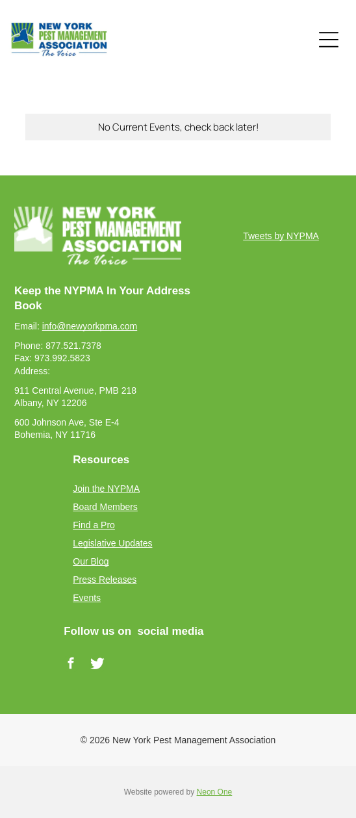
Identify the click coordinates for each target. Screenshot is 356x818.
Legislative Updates (112, 543)
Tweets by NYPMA (281, 236)
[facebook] (71, 665)
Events (87, 598)
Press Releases (104, 579)
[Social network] (98, 665)
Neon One (215, 792)
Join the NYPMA (106, 488)
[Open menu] (328, 39)
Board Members (105, 507)
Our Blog (90, 561)
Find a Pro (94, 525)
